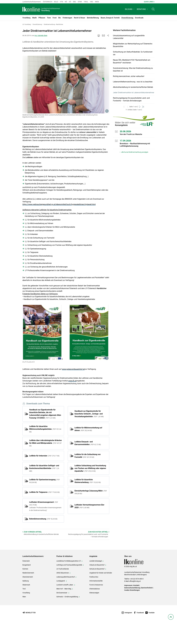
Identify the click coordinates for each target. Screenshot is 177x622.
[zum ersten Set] (124, 106)
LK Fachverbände (62, 569)
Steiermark (26, 585)
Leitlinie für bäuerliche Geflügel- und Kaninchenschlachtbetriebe (44, 468)
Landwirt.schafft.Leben (64, 585)
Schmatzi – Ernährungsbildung (67, 597)
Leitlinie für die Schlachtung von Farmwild (88, 455)
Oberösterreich (27, 577)
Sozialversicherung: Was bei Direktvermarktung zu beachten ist (133, 69)
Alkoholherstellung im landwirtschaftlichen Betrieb (133, 87)
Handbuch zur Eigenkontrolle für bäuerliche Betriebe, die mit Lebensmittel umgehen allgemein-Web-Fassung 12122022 (45, 414)
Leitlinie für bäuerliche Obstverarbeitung (88, 481)
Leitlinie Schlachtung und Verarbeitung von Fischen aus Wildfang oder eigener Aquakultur (90, 468)
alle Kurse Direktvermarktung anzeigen (134, 152)
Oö (70, 2)
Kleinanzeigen (94, 593)
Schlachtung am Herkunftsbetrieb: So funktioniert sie (132, 53)
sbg (74, 2)
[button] (130, 10)
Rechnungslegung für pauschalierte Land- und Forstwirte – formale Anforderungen (131, 99)
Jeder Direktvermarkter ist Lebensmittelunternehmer (133, 92)
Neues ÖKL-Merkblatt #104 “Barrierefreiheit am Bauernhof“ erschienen (131, 61)
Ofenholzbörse (94, 589)
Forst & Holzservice (96, 585)
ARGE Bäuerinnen (62, 573)
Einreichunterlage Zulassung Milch (91, 492)
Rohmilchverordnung (43, 519)
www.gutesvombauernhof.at (73, 369)
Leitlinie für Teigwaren (44, 492)
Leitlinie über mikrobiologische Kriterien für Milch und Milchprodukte (45, 443)
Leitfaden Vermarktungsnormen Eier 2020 (89, 506)
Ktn (61, 2)
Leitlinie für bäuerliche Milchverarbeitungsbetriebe (45, 429)
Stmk (80, 2)
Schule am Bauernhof (96, 569)
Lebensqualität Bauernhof (65, 577)
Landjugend (60, 581)
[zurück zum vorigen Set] (127, 106)
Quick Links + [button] (149, 2)
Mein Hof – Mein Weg (63, 589)
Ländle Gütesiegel (95, 561)
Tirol (86, 2)
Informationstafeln (96, 581)
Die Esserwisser (62, 593)
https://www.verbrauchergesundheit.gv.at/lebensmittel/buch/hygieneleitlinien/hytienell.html (59, 204)
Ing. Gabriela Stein (41, 35)
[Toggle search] (153, 9)
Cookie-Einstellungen (132, 590)
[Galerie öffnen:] (65, 84)
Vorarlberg (26, 593)
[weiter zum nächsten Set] (139, 106)
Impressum (128, 585)
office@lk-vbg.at (135, 581)
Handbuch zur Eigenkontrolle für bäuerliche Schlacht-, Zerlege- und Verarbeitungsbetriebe (89, 414)
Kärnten (25, 569)
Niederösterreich (28, 573)
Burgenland (26, 565)
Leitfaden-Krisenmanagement (45, 506)
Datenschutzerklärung (132, 588)
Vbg (91, 2)
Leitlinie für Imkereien (44, 456)
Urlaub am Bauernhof (96, 565)
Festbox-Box (93, 577)
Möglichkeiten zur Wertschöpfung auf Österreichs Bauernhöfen (132, 45)
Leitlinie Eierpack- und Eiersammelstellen (88, 443)
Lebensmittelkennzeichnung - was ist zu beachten (133, 82)
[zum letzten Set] (143, 106)
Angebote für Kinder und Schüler (100, 573)
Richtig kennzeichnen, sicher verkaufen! (128, 76)
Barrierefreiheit (147, 588)
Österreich (47, 2)
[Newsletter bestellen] (29, 612)
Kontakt (136, 585)
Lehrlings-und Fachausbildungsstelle (69, 565)
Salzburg (25, 581)
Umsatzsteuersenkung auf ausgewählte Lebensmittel (128, 36)
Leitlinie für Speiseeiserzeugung (44, 481)
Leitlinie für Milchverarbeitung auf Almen (88, 429)
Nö (66, 2)
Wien (97, 2)
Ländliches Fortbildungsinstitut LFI (68, 561)
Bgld (56, 2)
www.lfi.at (72, 381)
